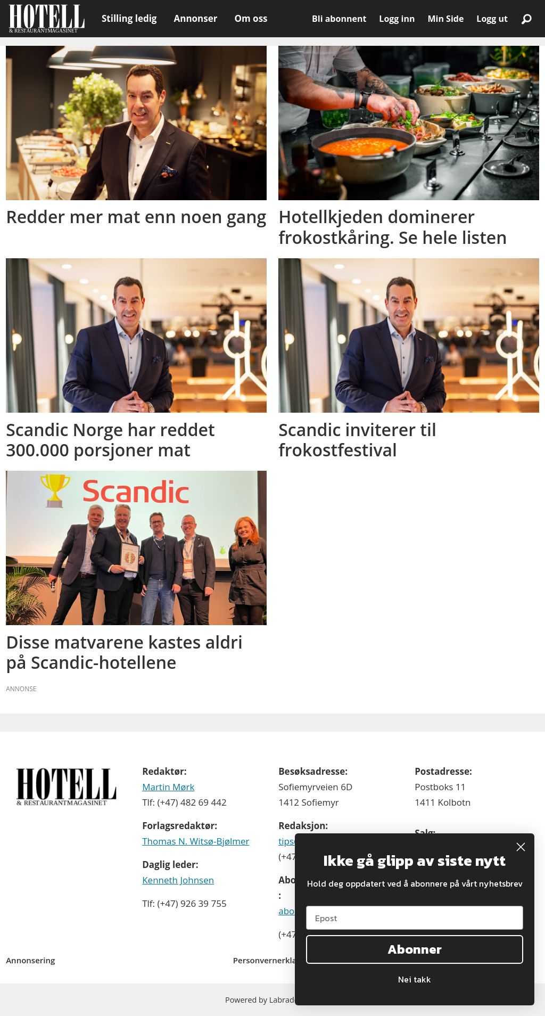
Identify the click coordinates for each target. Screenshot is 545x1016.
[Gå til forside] (47, 18)
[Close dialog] (520, 847)
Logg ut (492, 18)
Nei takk (414, 979)
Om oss (250, 18)
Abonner (414, 949)
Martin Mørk (168, 787)
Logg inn (397, 18)
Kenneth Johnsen (178, 880)
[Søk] (526, 18)
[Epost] (414, 918)
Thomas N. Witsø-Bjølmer (195, 841)
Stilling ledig (129, 18)
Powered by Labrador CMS (272, 1000)
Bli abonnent (339, 18)
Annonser (195, 18)
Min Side (445, 18)
